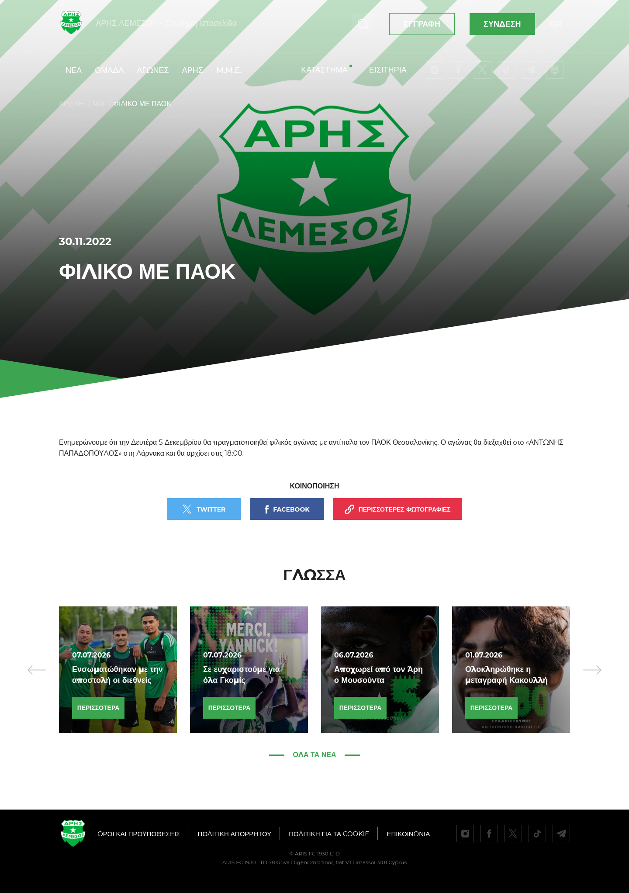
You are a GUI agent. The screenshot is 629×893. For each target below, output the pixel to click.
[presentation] (37, 670)
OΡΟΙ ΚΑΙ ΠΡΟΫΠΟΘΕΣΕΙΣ (138, 834)
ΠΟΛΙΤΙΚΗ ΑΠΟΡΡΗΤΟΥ (235, 834)
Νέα (99, 104)
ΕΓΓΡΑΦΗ (421, 24)
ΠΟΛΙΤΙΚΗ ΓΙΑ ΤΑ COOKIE (329, 834)
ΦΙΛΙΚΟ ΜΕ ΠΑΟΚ (142, 104)
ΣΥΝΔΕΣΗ (502, 24)
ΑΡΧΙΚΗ (71, 104)
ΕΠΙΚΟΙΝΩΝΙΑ (408, 834)
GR (560, 24)
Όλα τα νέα (314, 755)
